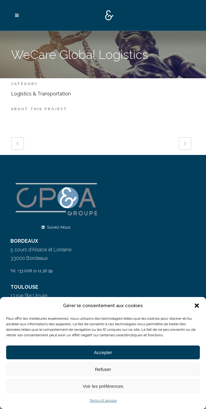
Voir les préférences (103, 386)
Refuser (103, 369)
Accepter (103, 352)
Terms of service (103, 400)
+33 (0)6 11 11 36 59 (35, 270)
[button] (197, 306)
